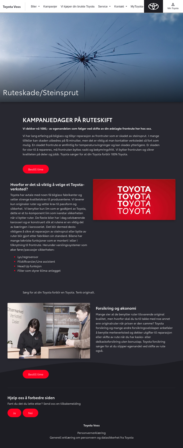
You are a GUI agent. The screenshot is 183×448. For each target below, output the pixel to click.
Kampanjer (50, 6)
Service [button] (103, 6)
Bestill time (35, 169)
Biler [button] (34, 6)
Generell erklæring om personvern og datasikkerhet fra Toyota (91, 437)
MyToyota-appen (141, 6)
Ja (14, 413)
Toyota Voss (12, 6)
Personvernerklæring (91, 433)
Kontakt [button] (119, 6)
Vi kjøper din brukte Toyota (78, 6)
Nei (30, 413)
